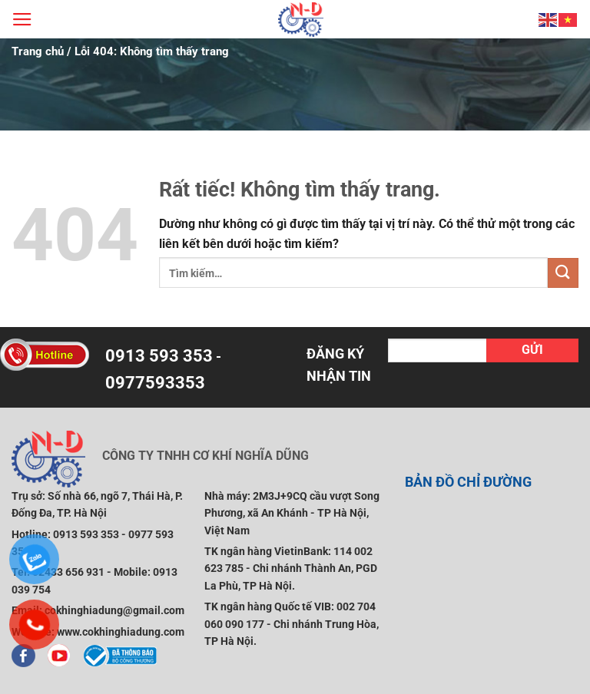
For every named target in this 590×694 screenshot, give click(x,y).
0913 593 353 (159, 355)
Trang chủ (38, 51)
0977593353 (155, 382)
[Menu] (22, 19)
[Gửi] (563, 273)
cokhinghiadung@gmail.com (114, 610)
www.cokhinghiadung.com (120, 632)
